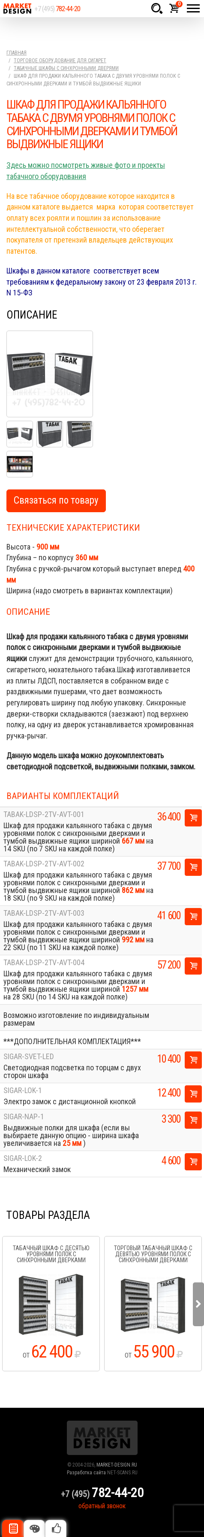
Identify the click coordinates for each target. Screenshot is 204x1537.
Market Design (17, 8)
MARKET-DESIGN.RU (116, 1465)
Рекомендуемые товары (55, 1528)
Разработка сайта (86, 1473)
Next (198, 1304)
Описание (13, 1528)
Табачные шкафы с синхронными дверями (66, 68)
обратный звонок (102, 1506)
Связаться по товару (56, 500)
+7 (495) (57, 8)
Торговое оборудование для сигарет (60, 61)
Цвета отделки (34, 1528)
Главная (16, 53)
